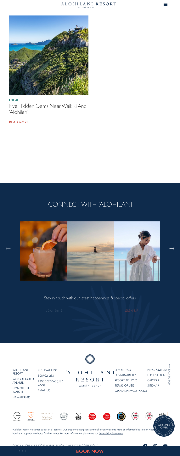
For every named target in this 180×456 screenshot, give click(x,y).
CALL (23, 451)
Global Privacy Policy (131, 386)
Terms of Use (124, 381)
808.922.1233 (46, 371)
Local (14, 100)
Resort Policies (126, 376)
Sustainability (125, 370)
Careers (153, 376)
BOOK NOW (90, 451)
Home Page (87, 5)
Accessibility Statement (111, 429)
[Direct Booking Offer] (164, 426)
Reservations (48, 365)
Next (171, 232)
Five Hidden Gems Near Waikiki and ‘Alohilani (48, 109)
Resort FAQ (123, 365)
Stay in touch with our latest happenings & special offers (90, 298)
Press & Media (157, 365)
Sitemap (153, 381)
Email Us (44, 386)
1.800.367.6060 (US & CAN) (51, 378)
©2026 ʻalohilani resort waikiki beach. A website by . (55, 441)
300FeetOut (90, 441)
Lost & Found (157, 370)
